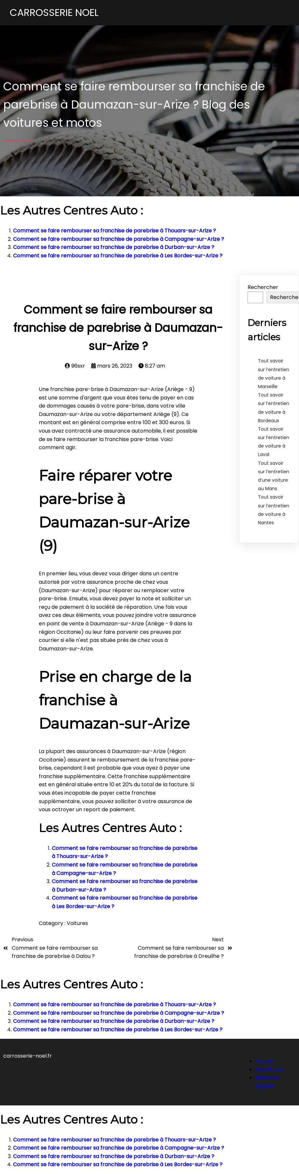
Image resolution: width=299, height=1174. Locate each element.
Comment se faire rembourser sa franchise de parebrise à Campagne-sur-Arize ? (118, 239)
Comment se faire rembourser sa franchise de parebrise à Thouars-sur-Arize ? (114, 230)
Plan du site (269, 1069)
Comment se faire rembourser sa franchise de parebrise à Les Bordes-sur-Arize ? (117, 255)
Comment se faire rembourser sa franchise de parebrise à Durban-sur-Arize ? (113, 247)
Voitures (77, 923)
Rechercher (263, 287)
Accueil (264, 1061)
